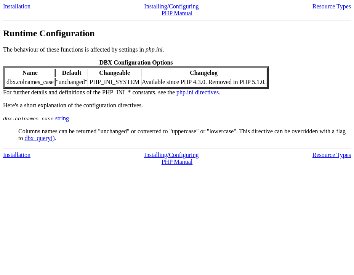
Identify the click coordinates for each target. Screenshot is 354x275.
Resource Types (331, 6)
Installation (16, 6)
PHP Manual (177, 13)
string (62, 118)
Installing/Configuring (171, 6)
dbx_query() (39, 138)
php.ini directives (197, 92)
